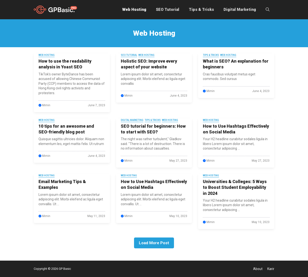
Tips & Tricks (201, 9)
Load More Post (154, 242)
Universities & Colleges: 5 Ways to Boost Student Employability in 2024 (235, 187)
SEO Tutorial (167, 9)
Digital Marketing (240, 9)
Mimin (46, 105)
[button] (267, 9)
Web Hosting (134, 9)
